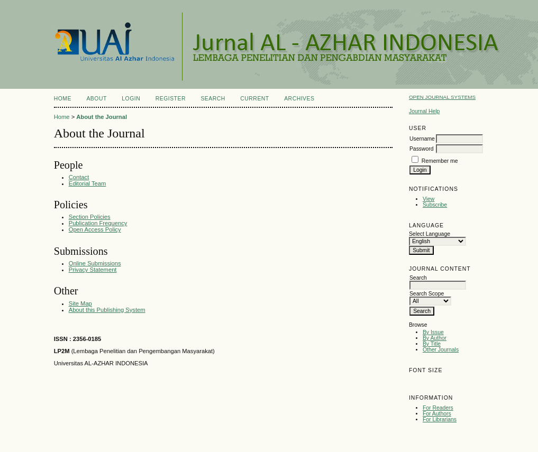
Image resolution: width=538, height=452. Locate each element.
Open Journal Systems (442, 97)
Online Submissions (95, 263)
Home (62, 99)
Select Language (429, 234)
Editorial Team (87, 183)
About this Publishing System (107, 310)
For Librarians (440, 419)
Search (212, 99)
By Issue (433, 332)
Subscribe (435, 205)
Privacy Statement (93, 269)
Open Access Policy (95, 229)
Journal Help (424, 111)
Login (131, 99)
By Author (434, 338)
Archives (299, 99)
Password (421, 149)
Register (171, 99)
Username (422, 139)
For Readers (438, 408)
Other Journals (441, 350)
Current (254, 99)
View (428, 199)
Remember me (440, 161)
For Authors (437, 414)
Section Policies (90, 217)
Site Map (80, 303)
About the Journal (101, 117)
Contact (79, 177)
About (96, 99)
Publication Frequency (98, 223)
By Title (432, 344)
